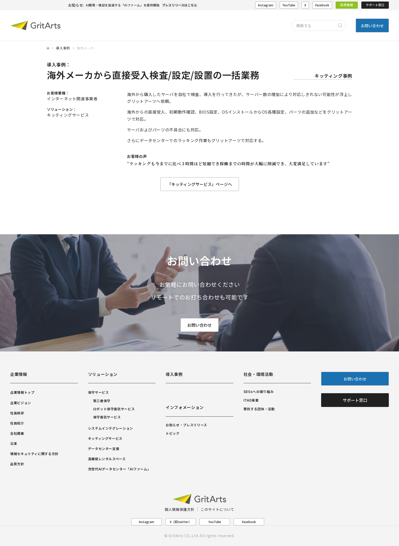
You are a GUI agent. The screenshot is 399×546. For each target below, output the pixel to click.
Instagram (265, 5)
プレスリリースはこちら (179, 5)
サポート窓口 (375, 5)
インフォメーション (185, 407)
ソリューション (103, 374)
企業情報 (18, 374)
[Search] (340, 25)
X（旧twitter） (181, 522)
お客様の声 (137, 156)
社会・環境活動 (258, 374)
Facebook (322, 5)
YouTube (288, 5)
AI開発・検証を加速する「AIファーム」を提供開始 (123, 5)
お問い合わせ (199, 325)
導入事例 (174, 374)
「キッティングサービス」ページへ (199, 184)
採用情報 (346, 5)
